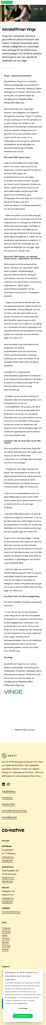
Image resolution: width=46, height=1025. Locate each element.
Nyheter (5, 942)
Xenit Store (6, 2)
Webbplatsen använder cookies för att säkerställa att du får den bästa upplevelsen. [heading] (21, 976)
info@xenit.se (8, 857)
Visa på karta (7, 860)
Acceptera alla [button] (22, 1016)
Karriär (4, 935)
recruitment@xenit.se (11, 912)
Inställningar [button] (23, 1008)
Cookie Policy (22, 1003)
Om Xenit (6, 938)
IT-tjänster (6, 928)
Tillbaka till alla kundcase (24, 729)
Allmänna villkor (8, 804)
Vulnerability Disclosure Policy (14, 810)
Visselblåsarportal (9, 817)
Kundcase (6, 931)
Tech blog (6, 946)
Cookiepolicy (7, 797)
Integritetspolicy (9, 791)
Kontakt (5, 949)
